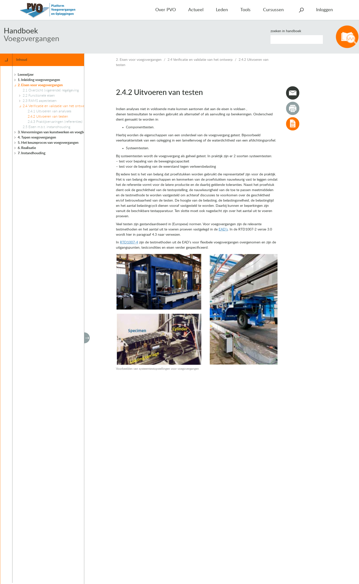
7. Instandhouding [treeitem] (31, 153)
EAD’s (223, 229)
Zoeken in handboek (285, 31)
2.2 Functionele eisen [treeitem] (39, 95)
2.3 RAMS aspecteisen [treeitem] (40, 101)
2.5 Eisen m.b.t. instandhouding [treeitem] (46, 127)
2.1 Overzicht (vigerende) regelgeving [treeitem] (51, 90)
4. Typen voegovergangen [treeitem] (37, 137)
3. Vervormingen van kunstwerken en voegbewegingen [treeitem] (59, 132)
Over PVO (165, 10)
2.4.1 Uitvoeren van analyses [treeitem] (49, 111)
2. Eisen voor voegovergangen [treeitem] (40, 85)
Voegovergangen (31, 39)
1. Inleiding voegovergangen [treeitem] (39, 80)
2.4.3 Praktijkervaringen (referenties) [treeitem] (55, 122)
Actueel (195, 10)
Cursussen (273, 10)
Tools (245, 10)
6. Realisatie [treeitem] (27, 148)
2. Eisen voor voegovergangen (139, 60)
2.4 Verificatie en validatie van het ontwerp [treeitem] (55, 106)
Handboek (21, 31)
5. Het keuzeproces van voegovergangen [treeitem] (48, 143)
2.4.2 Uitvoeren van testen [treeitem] (48, 116)
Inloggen (324, 10)
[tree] (50, 324)
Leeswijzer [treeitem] (26, 74)
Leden (222, 10)
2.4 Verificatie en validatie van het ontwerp (200, 60)
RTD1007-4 (129, 242)
